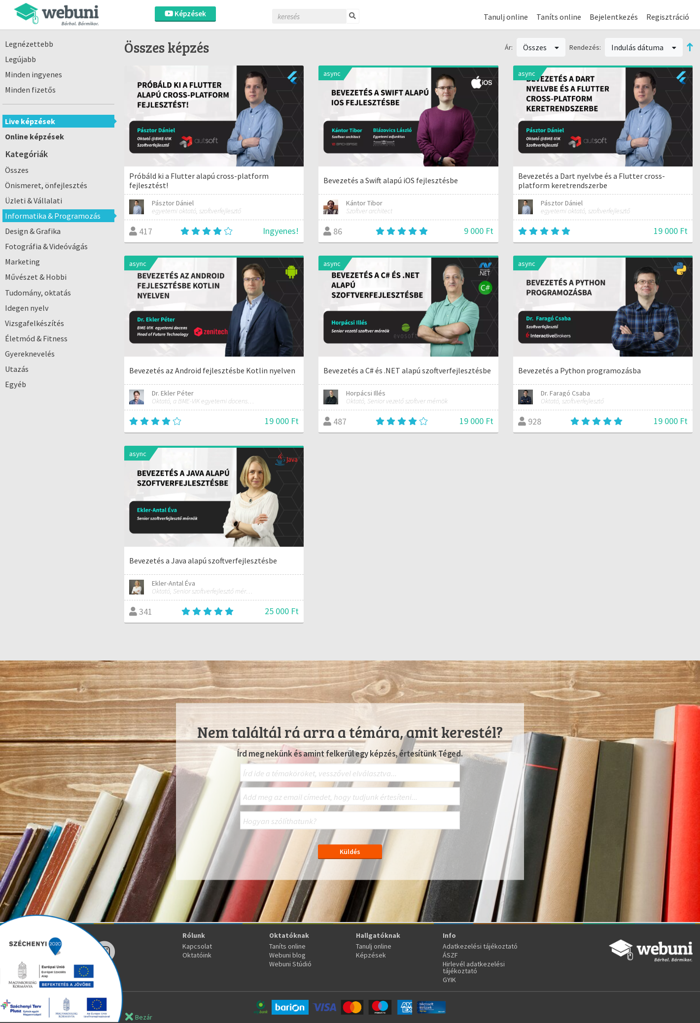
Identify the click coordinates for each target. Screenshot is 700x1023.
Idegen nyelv (27, 308)
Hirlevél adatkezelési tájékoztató (474, 967)
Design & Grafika (33, 231)
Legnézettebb (29, 44)
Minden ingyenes (33, 74)
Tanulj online (506, 17)
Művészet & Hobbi (36, 277)
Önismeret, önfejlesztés (46, 185)
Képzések (185, 13)
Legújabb (20, 59)
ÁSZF (450, 955)
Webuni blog (287, 955)
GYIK (449, 979)
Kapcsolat (197, 946)
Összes (17, 170)
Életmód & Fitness (36, 338)
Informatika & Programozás (53, 216)
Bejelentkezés (614, 17)
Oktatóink (196, 955)
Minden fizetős (30, 90)
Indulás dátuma (643, 47)
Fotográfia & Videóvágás (46, 246)
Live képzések (30, 121)
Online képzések (34, 136)
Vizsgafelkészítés (34, 323)
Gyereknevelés (30, 354)
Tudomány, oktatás (38, 292)
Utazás (17, 369)
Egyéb (15, 384)
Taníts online (558, 17)
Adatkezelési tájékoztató (480, 946)
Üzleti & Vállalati (33, 200)
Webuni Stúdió (290, 963)
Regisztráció (667, 17)
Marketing (22, 261)
